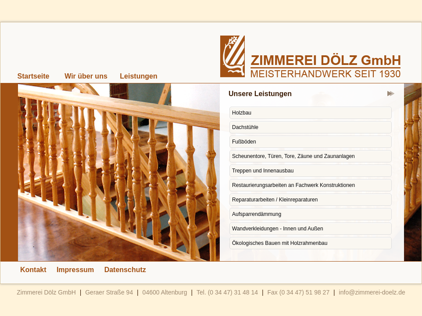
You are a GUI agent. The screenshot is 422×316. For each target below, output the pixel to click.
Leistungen (138, 76)
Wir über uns (85, 76)
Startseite (34, 76)
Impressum (75, 269)
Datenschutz (125, 269)
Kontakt (33, 269)
